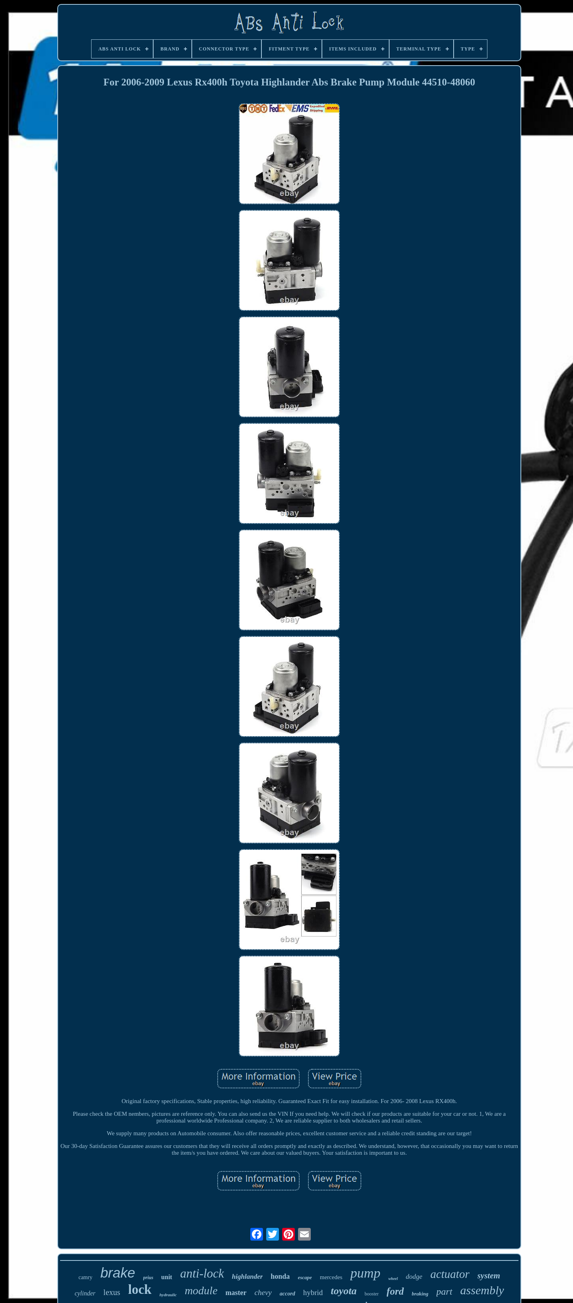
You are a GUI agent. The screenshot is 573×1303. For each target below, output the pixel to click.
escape (305, 1277)
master (236, 1293)
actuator (449, 1274)
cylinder (84, 1293)
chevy (263, 1292)
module (201, 1290)
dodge (414, 1276)
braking (420, 1294)
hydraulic (168, 1294)
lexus (111, 1292)
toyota (344, 1291)
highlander (247, 1276)
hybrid (313, 1292)
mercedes (331, 1277)
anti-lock (202, 1273)
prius (148, 1277)
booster (371, 1294)
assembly (482, 1290)
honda (280, 1276)
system (488, 1275)
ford (395, 1291)
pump (365, 1273)
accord (287, 1294)
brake (117, 1272)
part (444, 1291)
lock (140, 1289)
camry (85, 1277)
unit (166, 1277)
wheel (393, 1278)
